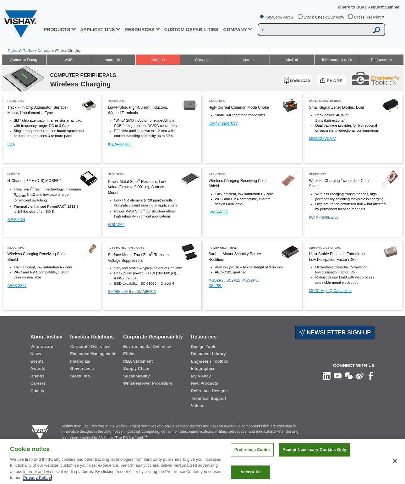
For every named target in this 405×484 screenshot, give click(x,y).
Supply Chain (136, 368)
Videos (197, 405)
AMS (68, 60)
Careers (38, 383)
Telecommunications (336, 60)
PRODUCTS (57, 29)
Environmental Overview (147, 346)
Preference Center (252, 456)
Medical (292, 60)
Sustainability (136, 376)
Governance (82, 368)
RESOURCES (140, 29)
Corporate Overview (89, 346)
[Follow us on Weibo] (360, 375)
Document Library (208, 353)
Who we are (41, 346)
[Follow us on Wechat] (349, 375)
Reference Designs (209, 390)
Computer (45, 50)
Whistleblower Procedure (147, 383)
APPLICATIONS (97, 29)
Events (37, 361)
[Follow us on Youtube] (338, 375)
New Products (204, 383)
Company (235, 29)
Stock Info (80, 376)
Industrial (247, 60)
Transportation (381, 60)
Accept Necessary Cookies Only (314, 456)
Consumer (202, 60)
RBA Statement (138, 361)
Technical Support (208, 398)
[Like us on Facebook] (371, 375)
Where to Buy (351, 7)
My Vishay (201, 376)
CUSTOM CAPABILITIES (191, 29)
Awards (37, 368)
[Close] (395, 467)
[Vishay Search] (313, 30)
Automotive (113, 60)
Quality (37, 390)
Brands (37, 376)
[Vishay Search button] (376, 30)
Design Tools (203, 346)
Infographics (203, 368)
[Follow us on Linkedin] (327, 375)
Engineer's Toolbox (21, 50)
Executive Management (92, 353)
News (35, 353)
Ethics (129, 353)
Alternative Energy (24, 60)
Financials (80, 361)
